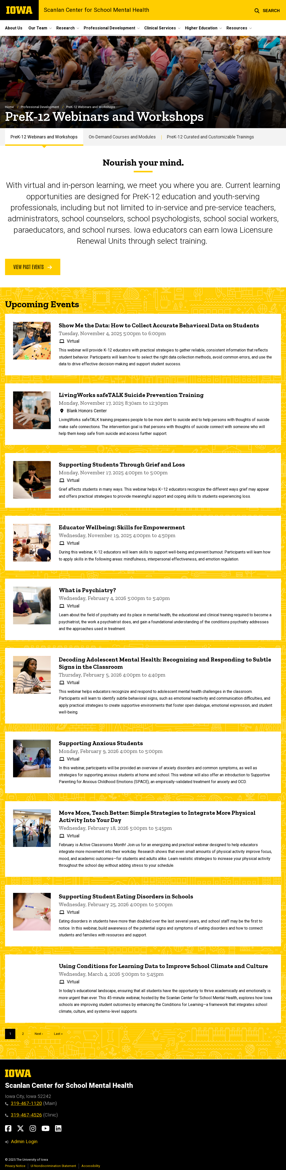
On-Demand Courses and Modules (122, 136)
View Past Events (32, 267)
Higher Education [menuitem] (201, 28)
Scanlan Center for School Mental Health (96, 10)
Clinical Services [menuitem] (160, 28)
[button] (267, 10)
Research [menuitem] (65, 28)
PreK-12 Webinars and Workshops (44, 136)
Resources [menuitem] (236, 28)
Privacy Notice (15, 1166)
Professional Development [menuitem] (109, 28)
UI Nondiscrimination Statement (53, 1166)
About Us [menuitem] (13, 28)
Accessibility (90, 1166)
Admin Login (24, 1141)
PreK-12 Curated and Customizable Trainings (210, 136)
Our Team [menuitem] (37, 28)
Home (9, 107)
